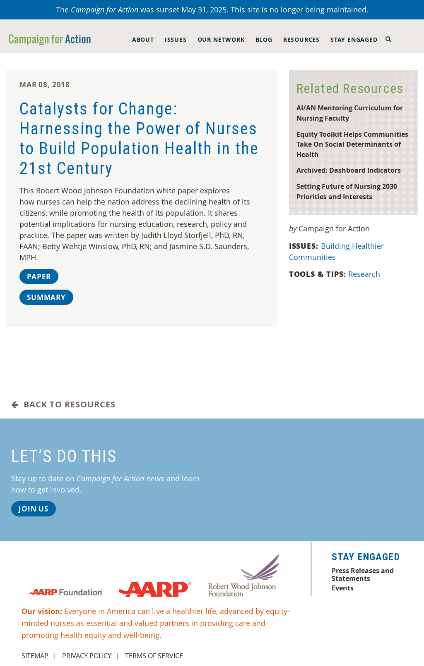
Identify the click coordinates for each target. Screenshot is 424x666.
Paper (39, 276)
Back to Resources (63, 404)
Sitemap (35, 655)
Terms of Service (154, 655)
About (143, 39)
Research (365, 274)
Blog (263, 39)
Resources (301, 39)
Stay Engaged (354, 39)
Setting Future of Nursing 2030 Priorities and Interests (346, 191)
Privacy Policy (86, 655)
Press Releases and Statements (363, 574)
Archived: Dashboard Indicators (348, 170)
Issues (176, 39)
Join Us (33, 509)
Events (343, 587)
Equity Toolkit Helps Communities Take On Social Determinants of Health (352, 144)
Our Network (221, 39)
